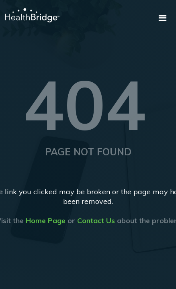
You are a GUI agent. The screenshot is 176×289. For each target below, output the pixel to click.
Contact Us (96, 220)
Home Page (45, 220)
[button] (162, 18)
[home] (29, 15)
